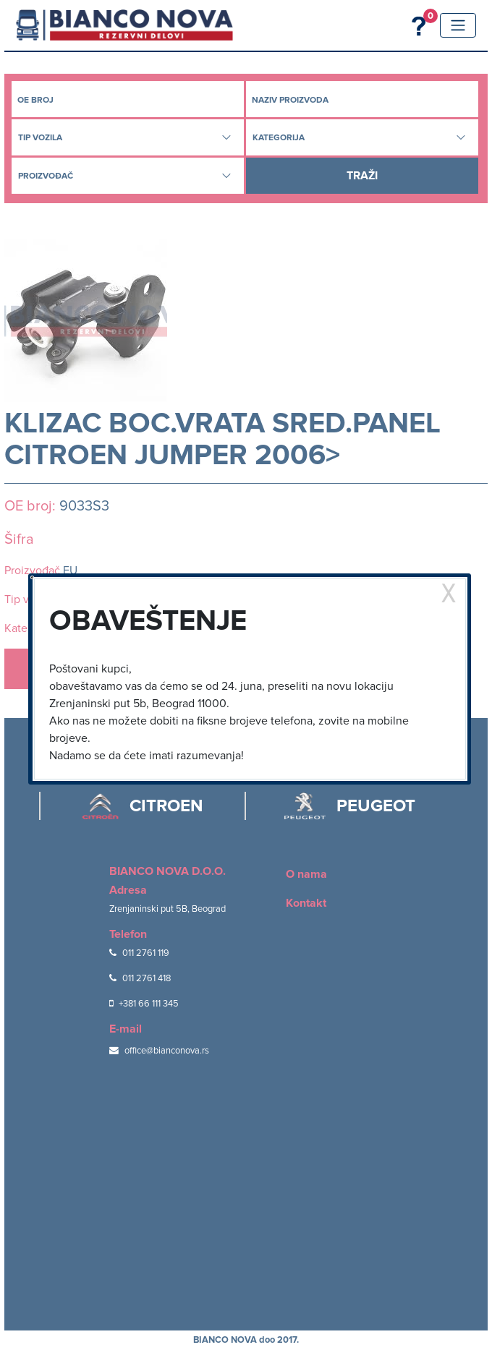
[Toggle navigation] (458, 25)
